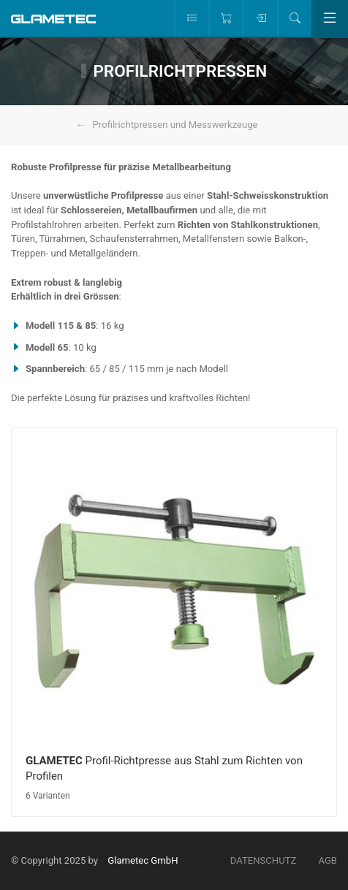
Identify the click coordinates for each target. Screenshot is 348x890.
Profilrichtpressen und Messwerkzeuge (175, 124)
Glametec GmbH (142, 860)
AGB (327, 860)
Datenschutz (263, 860)
